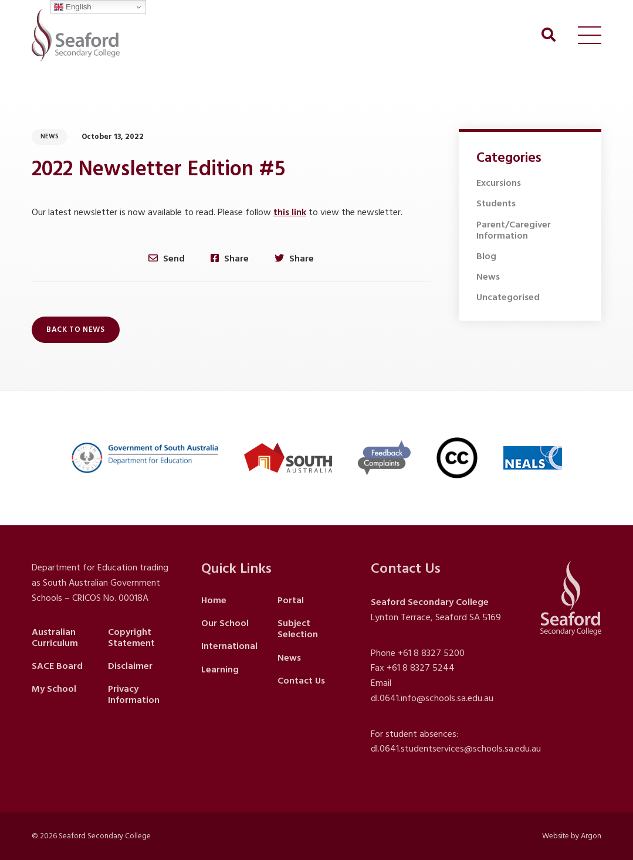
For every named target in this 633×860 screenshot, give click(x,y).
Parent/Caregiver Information (513, 230)
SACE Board (57, 666)
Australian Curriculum (55, 637)
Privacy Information (134, 694)
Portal (290, 600)
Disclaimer (130, 666)
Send (166, 258)
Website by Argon (571, 836)
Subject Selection (297, 629)
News (49, 136)
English (72, 7)
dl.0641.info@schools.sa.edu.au (432, 698)
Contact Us (301, 680)
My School (54, 688)
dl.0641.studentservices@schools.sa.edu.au (456, 748)
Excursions (498, 183)
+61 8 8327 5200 (431, 653)
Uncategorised (508, 297)
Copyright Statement (131, 637)
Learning (220, 669)
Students (496, 203)
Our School (225, 623)
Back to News (75, 329)
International (229, 646)
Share (230, 258)
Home (213, 600)
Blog (486, 256)
